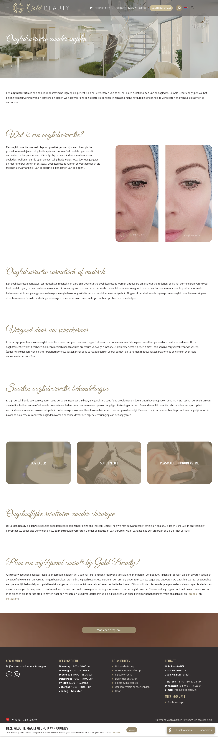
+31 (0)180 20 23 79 (189, 682)
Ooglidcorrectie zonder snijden (132, 687)
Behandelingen (102, 8)
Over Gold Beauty (125, 8)
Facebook (192, 594)
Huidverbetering (124, 667)
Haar (118, 691)
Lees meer (116, 733)
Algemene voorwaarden (168, 720)
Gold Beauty (91, 8)
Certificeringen (176, 703)
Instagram (12, 599)
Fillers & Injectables (126, 683)
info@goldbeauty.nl (185, 690)
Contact (143, 8)
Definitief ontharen (126, 679)
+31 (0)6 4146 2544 (189, 686)
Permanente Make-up (128, 671)
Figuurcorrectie (123, 675)
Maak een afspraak (161, 8)
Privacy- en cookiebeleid (198, 720)
